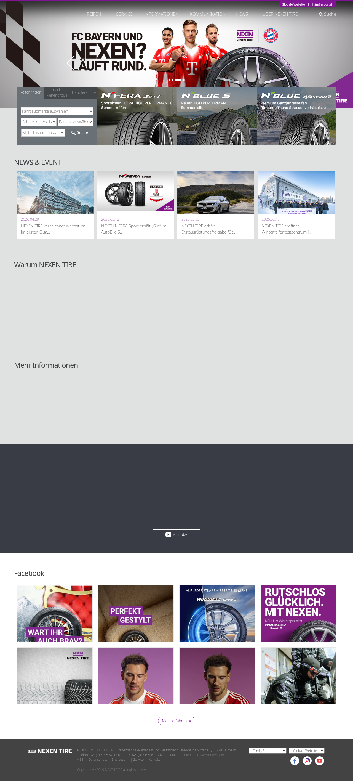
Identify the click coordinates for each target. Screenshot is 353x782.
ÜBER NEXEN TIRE (280, 14)
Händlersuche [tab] (84, 92)
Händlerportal (322, 4)
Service (138, 761)
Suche (327, 14)
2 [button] (172, 80)
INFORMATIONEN (161, 14)
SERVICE (124, 14)
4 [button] (184, 80)
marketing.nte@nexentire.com (202, 756)
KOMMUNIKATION (208, 14)
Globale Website (293, 4)
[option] (176, 54)
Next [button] (283, 63)
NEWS (244, 14)
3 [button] (178, 80)
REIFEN (94, 14)
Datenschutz (98, 761)
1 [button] (169, 80)
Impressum (120, 761)
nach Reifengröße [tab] (57, 92)
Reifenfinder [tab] (30, 92)
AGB (80, 761)
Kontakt (154, 761)
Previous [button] (70, 63)
